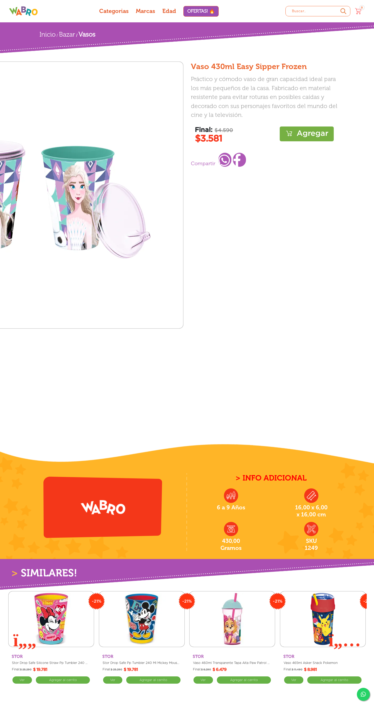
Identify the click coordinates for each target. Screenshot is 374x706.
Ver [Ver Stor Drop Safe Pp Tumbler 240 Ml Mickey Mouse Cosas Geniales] (113, 680)
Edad (169, 11)
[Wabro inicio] (23, 11)
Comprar (307, 133)
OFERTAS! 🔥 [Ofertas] (201, 11)
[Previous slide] (25, 640)
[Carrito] (358, 11)
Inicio (47, 34)
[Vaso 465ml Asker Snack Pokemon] (322, 619)
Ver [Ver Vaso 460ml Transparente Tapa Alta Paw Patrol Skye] (203, 680)
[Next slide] (344, 640)
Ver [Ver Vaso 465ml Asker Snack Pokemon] (294, 680)
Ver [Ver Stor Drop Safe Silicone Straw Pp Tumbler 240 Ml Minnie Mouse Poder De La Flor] (22, 680)
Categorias (114, 11)
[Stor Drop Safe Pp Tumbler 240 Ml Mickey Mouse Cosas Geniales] (141, 619)
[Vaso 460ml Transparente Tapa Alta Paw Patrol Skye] (232, 619)
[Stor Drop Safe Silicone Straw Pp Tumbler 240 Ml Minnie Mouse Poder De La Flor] (51, 619)
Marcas (145, 11)
